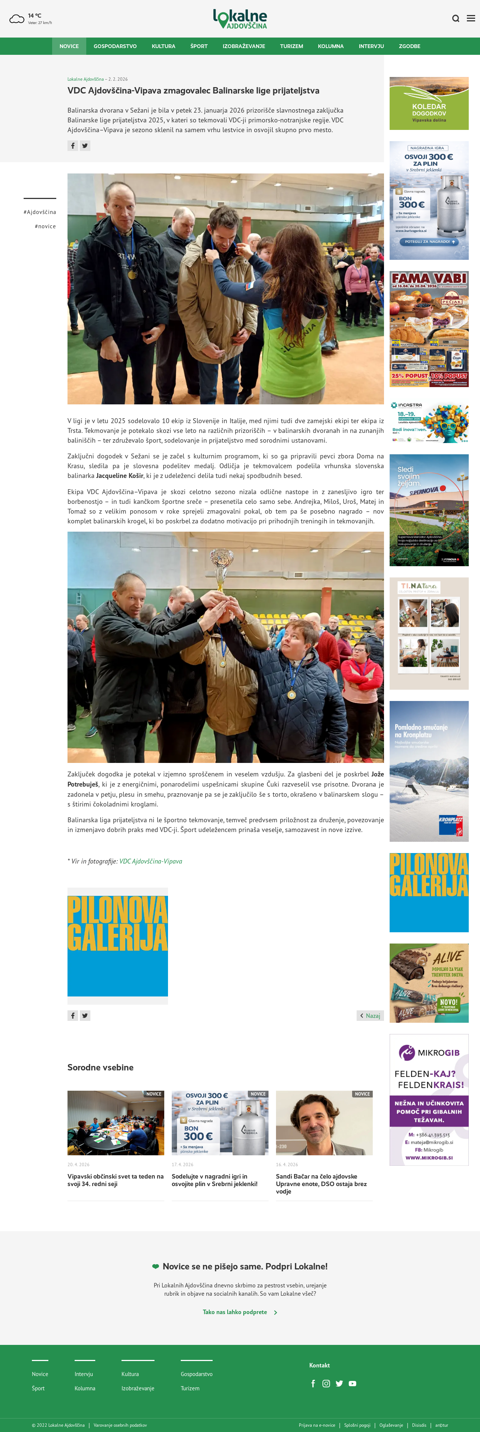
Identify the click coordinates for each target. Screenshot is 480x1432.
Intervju (371, 46)
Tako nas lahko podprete (240, 1312)
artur (441, 1425)
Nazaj (370, 1015)
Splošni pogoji (357, 1425)
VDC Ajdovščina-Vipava (150, 861)
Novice (69, 46)
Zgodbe (409, 46)
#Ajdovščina (40, 212)
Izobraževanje (244, 46)
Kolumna (331, 46)
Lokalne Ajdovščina (86, 79)
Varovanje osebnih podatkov (120, 1425)
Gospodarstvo (115, 46)
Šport (199, 46)
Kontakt (319, 1365)
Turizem (291, 46)
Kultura (164, 46)
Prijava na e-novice (317, 1425)
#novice (45, 226)
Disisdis (419, 1425)
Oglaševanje (391, 1425)
